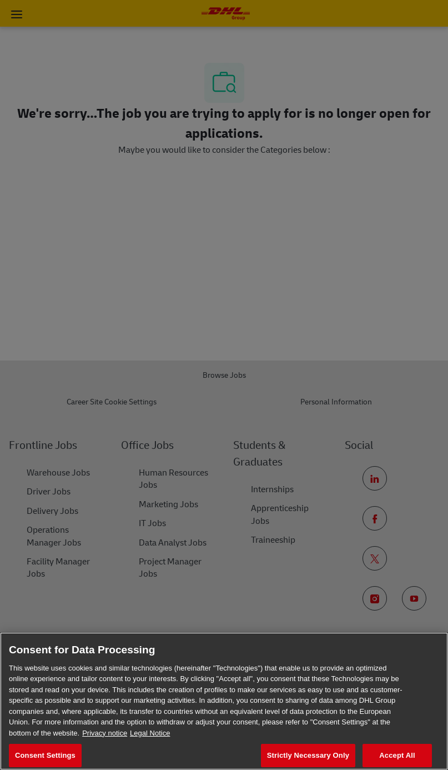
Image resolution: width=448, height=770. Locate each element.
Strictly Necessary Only (308, 755)
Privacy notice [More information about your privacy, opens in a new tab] (104, 733)
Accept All (397, 755)
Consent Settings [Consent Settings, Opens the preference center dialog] (45, 755)
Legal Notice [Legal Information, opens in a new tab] (150, 733)
